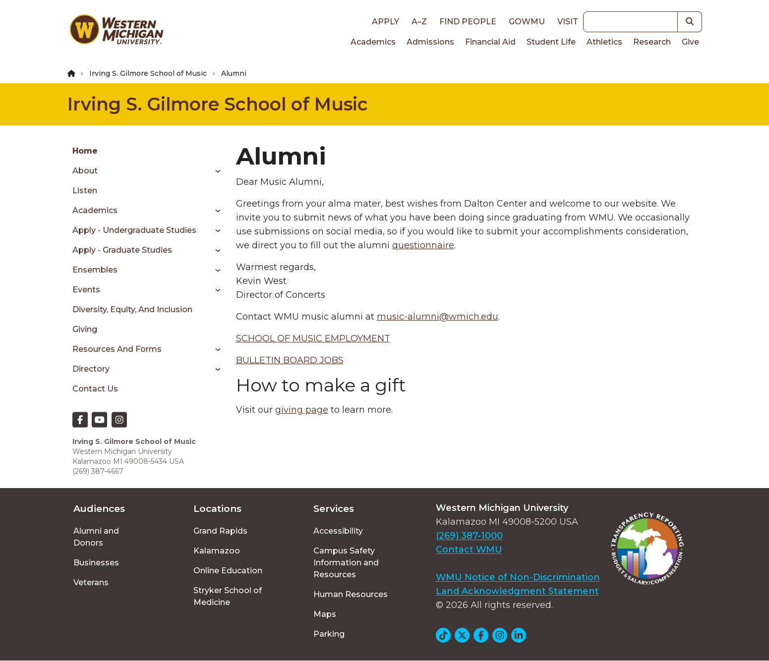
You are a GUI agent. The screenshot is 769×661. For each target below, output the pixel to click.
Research (652, 42)
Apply (385, 21)
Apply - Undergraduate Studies (134, 230)
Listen (84, 190)
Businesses (96, 562)
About (85, 170)
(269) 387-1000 (469, 535)
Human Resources (350, 594)
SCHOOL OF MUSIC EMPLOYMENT (313, 338)
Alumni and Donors (96, 537)
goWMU (527, 21)
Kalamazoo (216, 550)
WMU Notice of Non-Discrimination (518, 577)
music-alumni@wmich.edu (437, 316)
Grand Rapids (220, 531)
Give (690, 42)
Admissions (430, 42)
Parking (329, 634)
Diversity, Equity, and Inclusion (132, 309)
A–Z (419, 21)
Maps (324, 614)
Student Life (551, 42)
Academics (373, 42)
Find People (467, 21)
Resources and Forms (117, 349)
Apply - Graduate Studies (122, 250)
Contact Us (95, 388)
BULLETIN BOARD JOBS (290, 360)
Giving (84, 329)
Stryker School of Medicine (227, 596)
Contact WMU (469, 549)
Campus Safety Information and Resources (346, 562)
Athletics (604, 42)
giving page (301, 409)
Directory (91, 369)
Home (85, 151)
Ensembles (95, 270)
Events (86, 289)
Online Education (227, 570)
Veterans (91, 582)
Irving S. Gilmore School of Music (148, 73)
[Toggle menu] (214, 171)
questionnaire (423, 245)
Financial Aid (490, 42)
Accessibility (338, 531)
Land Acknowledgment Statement (517, 591)
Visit (567, 21)
